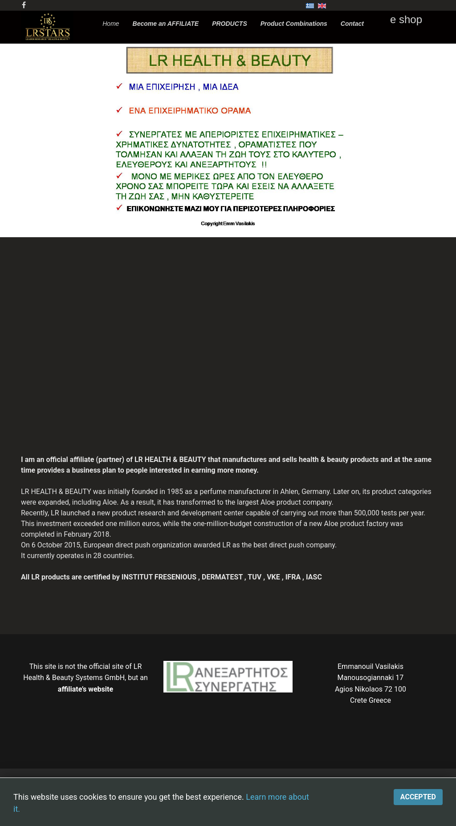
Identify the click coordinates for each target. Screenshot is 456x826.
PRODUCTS (229, 23)
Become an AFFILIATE (166, 23)
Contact (352, 23)
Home (110, 23)
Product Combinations (294, 23)
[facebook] (24, 5)
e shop (406, 19)
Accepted (418, 797)
